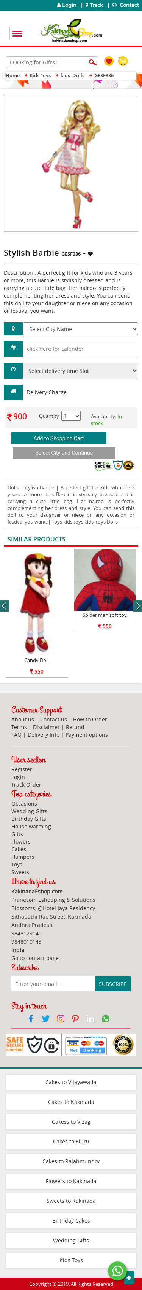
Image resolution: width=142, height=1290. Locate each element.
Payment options (87, 734)
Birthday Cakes (71, 1220)
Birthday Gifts (28, 818)
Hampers (22, 856)
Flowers (21, 841)
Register (21, 769)
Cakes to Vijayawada (71, 1082)
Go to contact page (35, 958)
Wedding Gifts (29, 811)
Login (66, 5)
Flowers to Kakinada (71, 1181)
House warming (31, 826)
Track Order (26, 784)
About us (22, 719)
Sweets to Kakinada (71, 1200)
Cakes (18, 849)
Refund (75, 727)
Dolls (13, 487)
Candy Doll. (37, 660)
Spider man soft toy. (105, 615)
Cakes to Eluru (71, 1141)
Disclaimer (46, 727)
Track (95, 5)
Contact (126, 5)
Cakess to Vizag (71, 1121)
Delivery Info (43, 734)
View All (118, 540)
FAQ (16, 734)
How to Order (90, 719)
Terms (19, 727)
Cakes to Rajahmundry (71, 1161)
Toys (16, 864)
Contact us (53, 719)
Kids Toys (71, 1260)
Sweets (20, 872)
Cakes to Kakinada (71, 1101)
